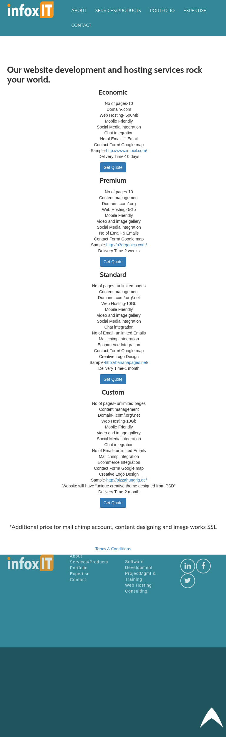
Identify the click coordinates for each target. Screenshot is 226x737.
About (79, 10)
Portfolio (162, 10)
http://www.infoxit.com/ (126, 150)
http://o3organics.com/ (126, 245)
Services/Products (118, 10)
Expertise (194, 10)
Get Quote (113, 167)
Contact (82, 25)
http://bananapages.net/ (126, 362)
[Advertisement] (181, 600)
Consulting (136, 420)
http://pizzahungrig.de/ (126, 480)
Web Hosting (138, 415)
